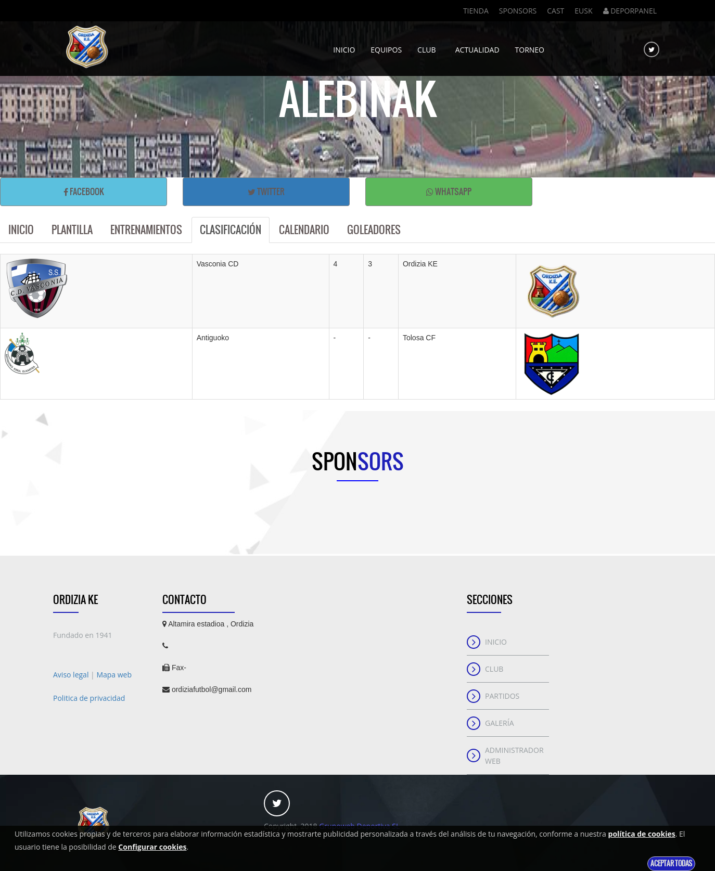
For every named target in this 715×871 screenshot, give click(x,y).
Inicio (344, 46)
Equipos (386, 46)
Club (429, 46)
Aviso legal (72, 675)
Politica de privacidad (89, 698)
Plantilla (72, 230)
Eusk (583, 11)
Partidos (502, 696)
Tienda (476, 11)
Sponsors (518, 11)
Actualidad (477, 46)
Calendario (304, 230)
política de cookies (641, 834)
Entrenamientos (146, 230)
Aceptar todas (671, 863)
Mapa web (114, 675)
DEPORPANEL (630, 11)
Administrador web (514, 755)
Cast (555, 11)
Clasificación (230, 230)
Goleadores (374, 230)
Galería (499, 723)
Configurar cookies (152, 847)
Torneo (529, 46)
